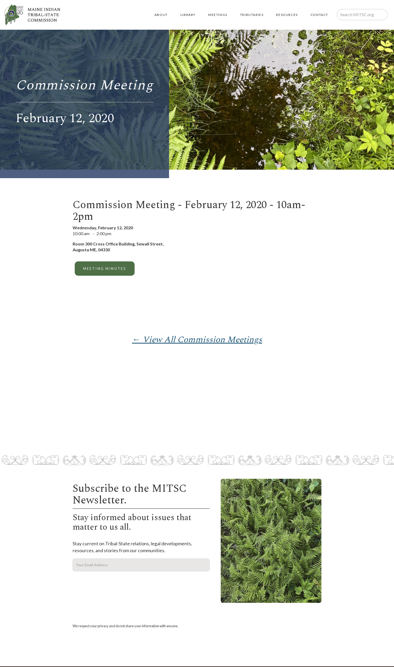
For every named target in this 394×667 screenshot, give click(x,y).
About (161, 15)
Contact (319, 15)
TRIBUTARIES (252, 15)
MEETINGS (217, 15)
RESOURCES (287, 15)
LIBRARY (188, 15)
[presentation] (113, 584)
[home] (32, 14)
